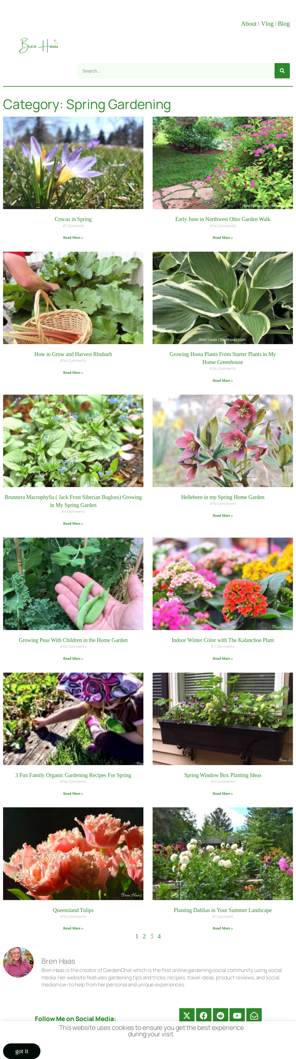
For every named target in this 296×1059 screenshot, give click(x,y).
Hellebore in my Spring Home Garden (222, 497)
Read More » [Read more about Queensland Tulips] (73, 928)
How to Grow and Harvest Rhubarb (73, 354)
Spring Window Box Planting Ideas (222, 775)
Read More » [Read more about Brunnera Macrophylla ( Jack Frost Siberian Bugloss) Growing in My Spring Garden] (73, 523)
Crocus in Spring (73, 219)
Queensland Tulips (73, 910)
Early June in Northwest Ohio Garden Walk (222, 219)
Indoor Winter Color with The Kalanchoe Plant (223, 640)
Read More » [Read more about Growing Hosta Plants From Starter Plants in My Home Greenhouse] (223, 380)
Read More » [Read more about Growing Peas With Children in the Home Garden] (73, 658)
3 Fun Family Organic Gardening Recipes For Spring (73, 775)
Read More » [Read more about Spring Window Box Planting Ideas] (223, 793)
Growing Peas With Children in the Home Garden (73, 640)
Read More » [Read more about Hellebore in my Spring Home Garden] (223, 515)
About (249, 23)
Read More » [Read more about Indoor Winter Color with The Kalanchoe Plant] (223, 658)
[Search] (282, 70)
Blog (284, 23)
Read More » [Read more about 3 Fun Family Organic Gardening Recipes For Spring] (73, 793)
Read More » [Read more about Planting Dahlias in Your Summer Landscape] (223, 928)
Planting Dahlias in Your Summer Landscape (223, 910)
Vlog (268, 23)
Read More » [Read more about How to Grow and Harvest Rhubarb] (73, 372)
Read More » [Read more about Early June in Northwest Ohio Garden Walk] (223, 237)
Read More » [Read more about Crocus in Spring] (73, 237)
